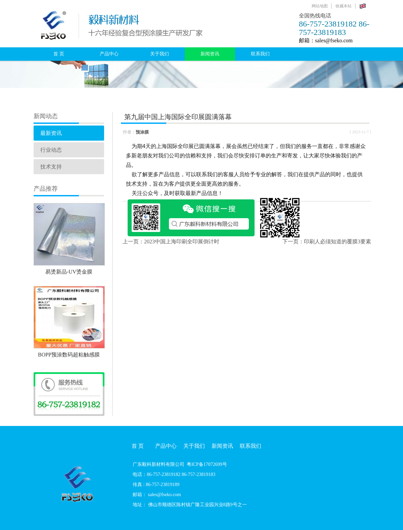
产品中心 (109, 53)
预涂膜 (142, 132)
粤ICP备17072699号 (207, 464)
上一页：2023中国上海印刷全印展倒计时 (171, 241)
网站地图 (320, 6)
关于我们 (159, 53)
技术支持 (51, 167)
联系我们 (260, 53)
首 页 (58, 53)
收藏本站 (343, 6)
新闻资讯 (209, 53)
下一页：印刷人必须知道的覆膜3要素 (326, 241)
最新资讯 (51, 133)
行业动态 (51, 150)
